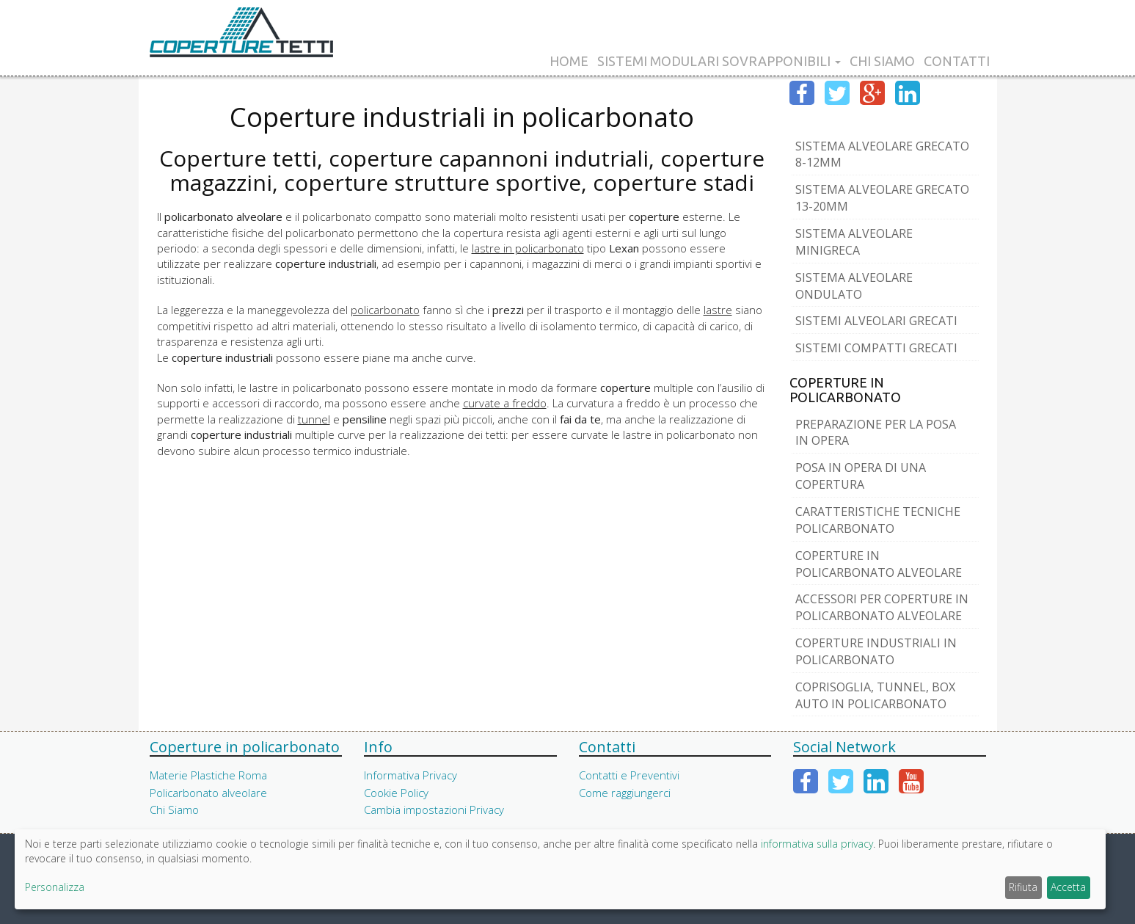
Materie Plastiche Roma (208, 775)
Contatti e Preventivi (629, 775)
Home (569, 61)
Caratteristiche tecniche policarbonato (877, 519)
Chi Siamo (882, 61)
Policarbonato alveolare (208, 792)
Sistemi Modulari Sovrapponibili (719, 61)
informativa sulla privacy (817, 844)
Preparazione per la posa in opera (875, 432)
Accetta (1068, 887)
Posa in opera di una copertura (860, 475)
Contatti (957, 61)
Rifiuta (1023, 887)
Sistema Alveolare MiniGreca (854, 241)
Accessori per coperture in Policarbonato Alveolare (881, 607)
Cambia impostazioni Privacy (434, 809)
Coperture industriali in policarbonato (876, 651)
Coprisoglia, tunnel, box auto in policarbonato (875, 695)
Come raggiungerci (625, 792)
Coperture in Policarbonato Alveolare (878, 564)
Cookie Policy (396, 792)
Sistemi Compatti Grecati (876, 348)
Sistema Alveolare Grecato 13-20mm (882, 197)
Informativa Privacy (410, 775)
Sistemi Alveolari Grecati (876, 321)
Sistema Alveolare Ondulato (854, 285)
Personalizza (54, 887)
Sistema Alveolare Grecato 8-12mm (882, 154)
